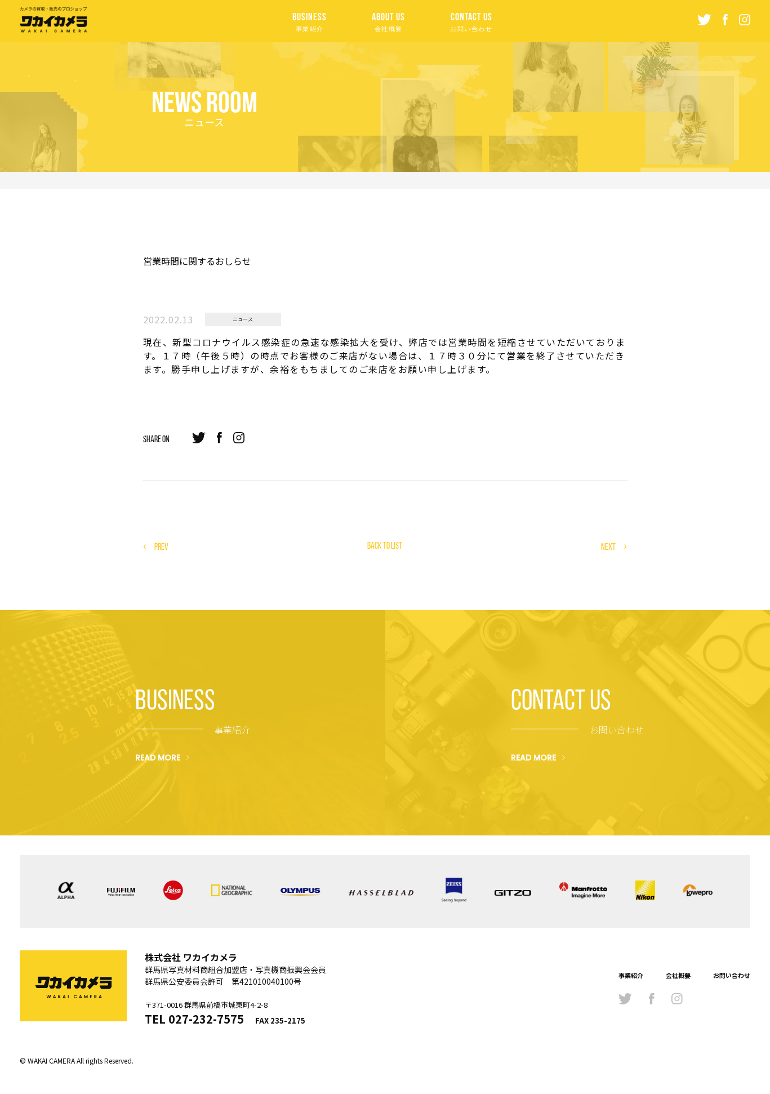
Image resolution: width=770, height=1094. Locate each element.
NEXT (608, 547)
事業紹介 (630, 975)
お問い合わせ (731, 975)
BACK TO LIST (384, 545)
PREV (161, 547)
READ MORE (157, 757)
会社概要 (678, 975)
